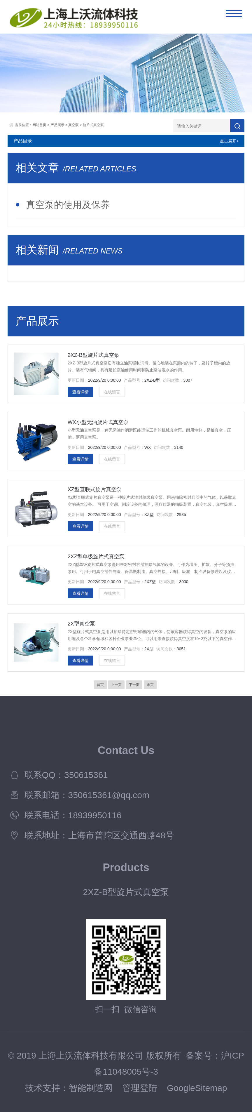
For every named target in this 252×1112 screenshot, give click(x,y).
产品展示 (57, 125)
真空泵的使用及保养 (68, 204)
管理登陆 (139, 1088)
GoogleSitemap (197, 1088)
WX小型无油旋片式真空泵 (98, 422)
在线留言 (112, 392)
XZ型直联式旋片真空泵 (95, 489)
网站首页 (39, 125)
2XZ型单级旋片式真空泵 (96, 557)
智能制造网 (91, 1088)
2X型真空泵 (81, 624)
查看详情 (80, 392)
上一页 (116, 685)
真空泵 (73, 125)
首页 (100, 685)
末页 (150, 685)
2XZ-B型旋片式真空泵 (93, 355)
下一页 (134, 685)
